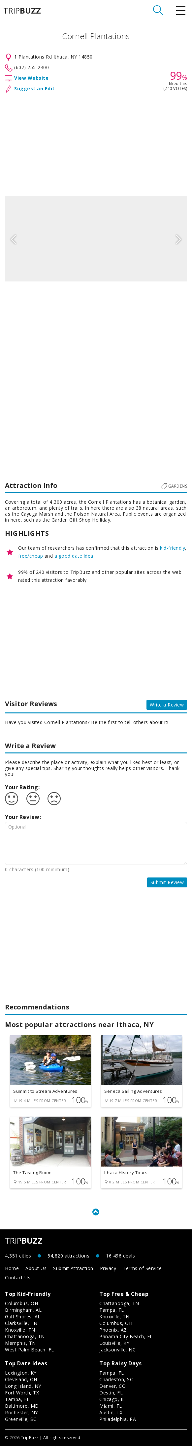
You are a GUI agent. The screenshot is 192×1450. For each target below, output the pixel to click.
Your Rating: (22, 787)
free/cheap (30, 556)
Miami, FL (110, 1410)
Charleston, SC (116, 1384)
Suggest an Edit (34, 88)
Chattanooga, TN (25, 1341)
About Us (36, 1272)
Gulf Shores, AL (23, 1321)
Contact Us (17, 1282)
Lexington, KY (21, 1377)
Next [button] (179, 238)
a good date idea (73, 556)
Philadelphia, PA (117, 1423)
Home (12, 1272)
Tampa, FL (111, 1314)
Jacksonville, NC (117, 1354)
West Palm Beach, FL (29, 1354)
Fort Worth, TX (22, 1397)
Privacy (108, 1272)
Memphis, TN (20, 1347)
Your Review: (23, 817)
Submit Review (167, 882)
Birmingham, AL (23, 1314)
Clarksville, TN (21, 1327)
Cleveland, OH (21, 1384)
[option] (96, 238)
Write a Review (167, 705)
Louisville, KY (114, 1347)
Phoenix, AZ (113, 1334)
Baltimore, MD (22, 1410)
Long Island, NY (23, 1390)
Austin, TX (110, 1417)
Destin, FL (111, 1397)
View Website (31, 78)
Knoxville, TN (20, 1334)
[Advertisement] (96, 143)
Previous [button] (13, 238)
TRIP (22, 11)
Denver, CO (112, 1390)
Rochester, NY (21, 1417)
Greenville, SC (20, 1423)
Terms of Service (142, 1272)
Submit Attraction (73, 1272)
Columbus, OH (21, 1307)
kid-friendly (172, 548)
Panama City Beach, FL (126, 1341)
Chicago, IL (112, 1403)
